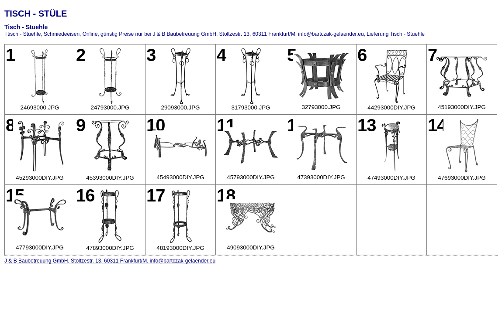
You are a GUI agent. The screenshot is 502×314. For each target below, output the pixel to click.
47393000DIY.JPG (321, 177)
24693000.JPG (40, 107)
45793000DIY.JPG (250, 177)
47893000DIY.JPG (110, 248)
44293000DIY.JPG (391, 107)
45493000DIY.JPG (180, 177)
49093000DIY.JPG (250, 247)
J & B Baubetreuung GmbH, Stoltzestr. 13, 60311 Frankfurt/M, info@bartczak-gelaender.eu (109, 261)
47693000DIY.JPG (461, 177)
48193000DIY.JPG (180, 248)
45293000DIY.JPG (39, 177)
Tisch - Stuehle (26, 27)
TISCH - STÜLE (35, 13)
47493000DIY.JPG (391, 177)
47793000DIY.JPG (39, 247)
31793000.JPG (251, 107)
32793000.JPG (321, 107)
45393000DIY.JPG (110, 177)
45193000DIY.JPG (461, 107)
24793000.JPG (110, 107)
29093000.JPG (180, 107)
